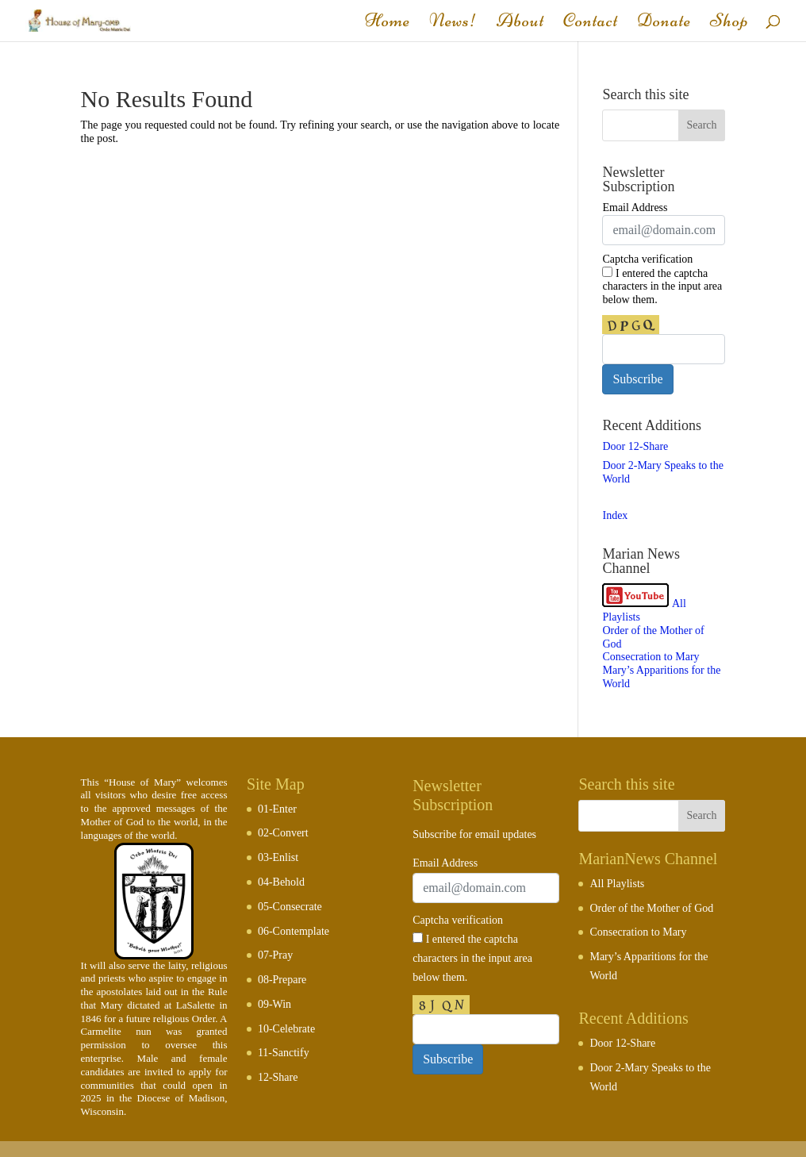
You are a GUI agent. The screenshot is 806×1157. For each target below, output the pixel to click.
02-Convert (283, 833)
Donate (664, 23)
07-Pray (275, 955)
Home (387, 23)
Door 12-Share (635, 446)
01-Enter (277, 809)
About (520, 23)
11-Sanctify (283, 1053)
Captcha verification (647, 259)
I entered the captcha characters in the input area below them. (662, 286)
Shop (729, 23)
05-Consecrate (290, 907)
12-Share (278, 1077)
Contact (590, 23)
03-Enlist (278, 857)
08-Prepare (282, 980)
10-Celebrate (286, 1029)
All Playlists (616, 884)
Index (615, 515)
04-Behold (281, 882)
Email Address (634, 207)
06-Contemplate (293, 931)
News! (453, 23)
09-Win (274, 1004)
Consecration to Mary (650, 657)
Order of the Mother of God (651, 908)
